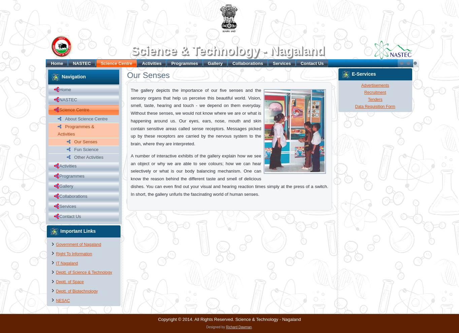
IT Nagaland (67, 263)
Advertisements (375, 85)
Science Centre (116, 63)
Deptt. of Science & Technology (84, 272)
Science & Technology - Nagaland (227, 51)
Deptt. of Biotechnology (77, 291)
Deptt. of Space (70, 282)
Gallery (215, 63)
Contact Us (312, 63)
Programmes (184, 63)
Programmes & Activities (76, 130)
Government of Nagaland (78, 244)
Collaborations (247, 63)
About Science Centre (86, 118)
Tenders (375, 99)
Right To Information (74, 254)
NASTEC (82, 63)
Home (57, 63)
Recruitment (375, 92)
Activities (152, 63)
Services (282, 63)
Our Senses (85, 141)
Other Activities (88, 157)
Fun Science (86, 149)
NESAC (63, 300)
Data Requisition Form (375, 106)
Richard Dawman (239, 327)
